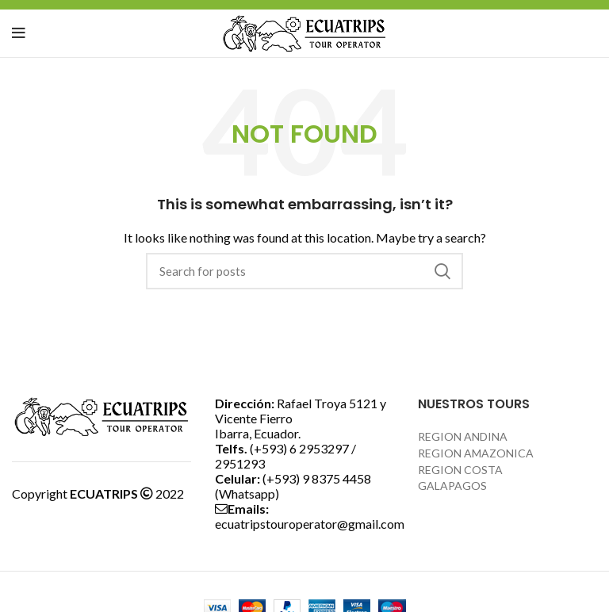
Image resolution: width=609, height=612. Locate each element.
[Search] (304, 271)
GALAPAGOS (452, 485)
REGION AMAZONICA (476, 453)
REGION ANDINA (463, 436)
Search (442, 271)
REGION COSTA (460, 469)
